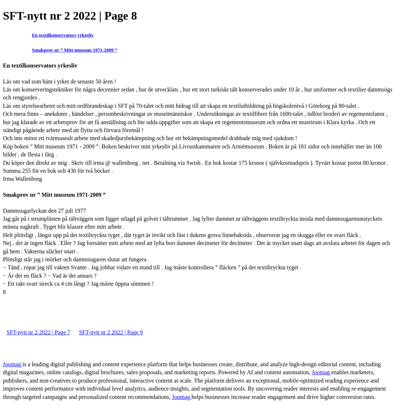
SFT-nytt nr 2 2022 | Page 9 (111, 332)
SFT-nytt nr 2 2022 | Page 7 (38, 332)
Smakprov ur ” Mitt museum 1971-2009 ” (74, 50)
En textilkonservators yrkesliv (63, 35)
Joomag (12, 364)
